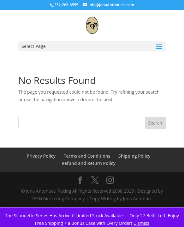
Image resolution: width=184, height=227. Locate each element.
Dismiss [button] (141, 223)
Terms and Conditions (87, 156)
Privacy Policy (41, 156)
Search (155, 123)
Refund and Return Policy (89, 163)
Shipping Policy (134, 156)
